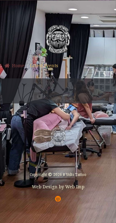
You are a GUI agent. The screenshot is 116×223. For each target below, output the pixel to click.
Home (14, 65)
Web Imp (74, 186)
